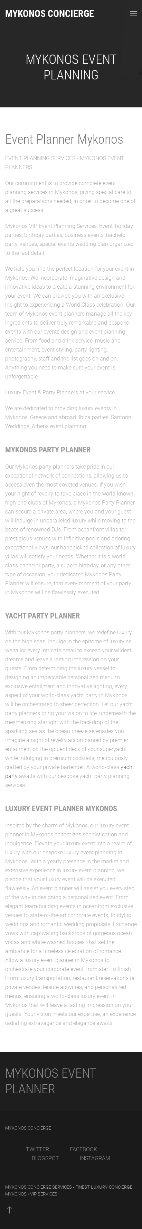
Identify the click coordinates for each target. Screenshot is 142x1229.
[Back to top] (9, 1209)
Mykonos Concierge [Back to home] (49, 13)
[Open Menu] (133, 14)
